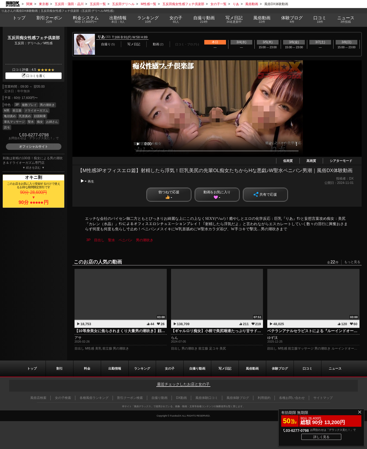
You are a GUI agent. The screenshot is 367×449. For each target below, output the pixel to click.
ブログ (292, 20)
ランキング (148, 20)
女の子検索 (63, 398)
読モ (7, 127)
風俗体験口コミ (206, 398)
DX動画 (181, 398)
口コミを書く (33, 76)
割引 (49, 20)
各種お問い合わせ (292, 398)
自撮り (204, 20)
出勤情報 (114, 368)
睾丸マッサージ (14, 121)
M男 (6, 110)
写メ (234, 20)
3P (17, 104)
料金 (86, 20)
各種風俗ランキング (94, 398)
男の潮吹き (47, 104)
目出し (99, 240)
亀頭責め (10, 116)
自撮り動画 (197, 368)
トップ (19, 18)
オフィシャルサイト (33, 147)
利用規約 (264, 398)
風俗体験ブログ (238, 398)
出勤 (118, 20)
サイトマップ (323, 398)
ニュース (345, 20)
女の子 (176, 20)
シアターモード (341, 161)
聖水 (31, 121)
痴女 (40, 121)
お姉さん (52, 121)
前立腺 (17, 110)
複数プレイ (29, 104)
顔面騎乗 (40, 116)
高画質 (311, 161)
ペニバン (125, 240)
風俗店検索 (38, 398)
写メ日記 (224, 368)
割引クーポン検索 (130, 398)
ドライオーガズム (36, 110)
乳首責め (25, 116)
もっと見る (352, 262)
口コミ (320, 20)
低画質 (288, 161)
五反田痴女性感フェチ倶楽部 (34, 37)
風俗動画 (262, 20)
